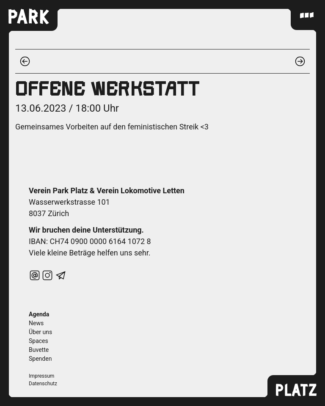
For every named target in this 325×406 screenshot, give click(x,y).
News (36, 323)
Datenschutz (43, 384)
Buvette (39, 349)
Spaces (38, 340)
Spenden (40, 358)
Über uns (40, 332)
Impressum (41, 376)
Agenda (39, 314)
